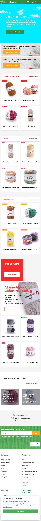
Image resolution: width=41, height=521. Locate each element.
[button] (1, 23)
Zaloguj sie (4, 495)
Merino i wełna (5, 462)
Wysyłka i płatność (27, 477)
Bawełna (3, 465)
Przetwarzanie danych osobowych (10, 438)
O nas (23, 460)
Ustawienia (20, 516)
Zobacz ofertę (14, 32)
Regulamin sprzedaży (28, 462)
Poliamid (3, 474)
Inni (2, 480)
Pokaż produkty (12, 274)
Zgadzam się (20, 511)
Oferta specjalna (6, 460)
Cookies (24, 485)
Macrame (4, 471)
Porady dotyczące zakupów (30, 471)
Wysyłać (35, 433)
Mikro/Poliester (5, 477)
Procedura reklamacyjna (29, 474)
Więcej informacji (11, 52)
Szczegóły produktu (13, 309)
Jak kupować (26, 465)
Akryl (2, 468)
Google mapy (20, 421)
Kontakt (24, 468)
